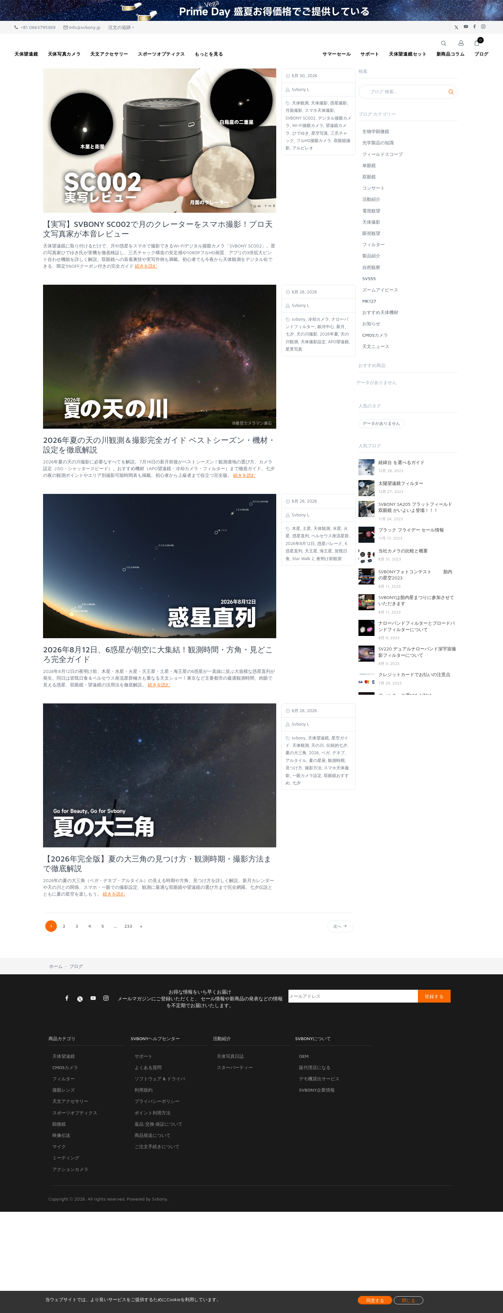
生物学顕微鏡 (375, 131)
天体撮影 (371, 222)
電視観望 (371, 210)
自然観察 (371, 267)
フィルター (373, 244)
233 (128, 926)
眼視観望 (371, 233)
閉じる (408, 1300)
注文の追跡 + (121, 27)
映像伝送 (61, 1166)
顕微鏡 (59, 1154)
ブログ (76, 997)
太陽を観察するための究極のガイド (414, 814)
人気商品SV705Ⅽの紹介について (411, 716)
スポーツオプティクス (74, 1143)
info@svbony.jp (82, 27)
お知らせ (371, 323)
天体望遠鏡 (63, 1087)
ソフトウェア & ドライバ (160, 1109)
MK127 (369, 301)
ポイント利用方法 (153, 1143)
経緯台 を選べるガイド (401, 462)
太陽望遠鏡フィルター (400, 483)
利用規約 (144, 1121)
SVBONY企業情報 (317, 1121)
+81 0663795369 (35, 27)
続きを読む (146, 266)
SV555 (369, 278)
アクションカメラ (70, 1200)
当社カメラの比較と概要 (403, 550)
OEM (304, 1087)
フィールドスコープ (382, 154)
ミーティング (65, 1189)
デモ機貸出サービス (319, 1109)
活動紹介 (371, 199)
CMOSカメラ (375, 335)
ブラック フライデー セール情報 (411, 529)
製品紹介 (371, 255)
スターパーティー (235, 1098)
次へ (340, 926)
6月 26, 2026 (304, 291)
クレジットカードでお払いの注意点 (414, 674)
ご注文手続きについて (157, 1177)
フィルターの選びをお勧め (405, 695)
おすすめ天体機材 (380, 312)
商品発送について (153, 1166)
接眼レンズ (63, 1121)
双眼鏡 (369, 176)
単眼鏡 (369, 165)
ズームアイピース (380, 289)
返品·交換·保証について (158, 1154)
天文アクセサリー (70, 1132)
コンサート (373, 188)
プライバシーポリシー (157, 1132)
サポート (144, 1087)
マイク (59, 1177)
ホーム (56, 997)
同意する (375, 1300)
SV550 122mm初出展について (409, 861)
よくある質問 (148, 1098)
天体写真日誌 (230, 1087)
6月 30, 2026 (304, 75)
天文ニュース (375, 346)
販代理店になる (315, 1098)
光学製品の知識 (378, 142)
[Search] (408, 92)
